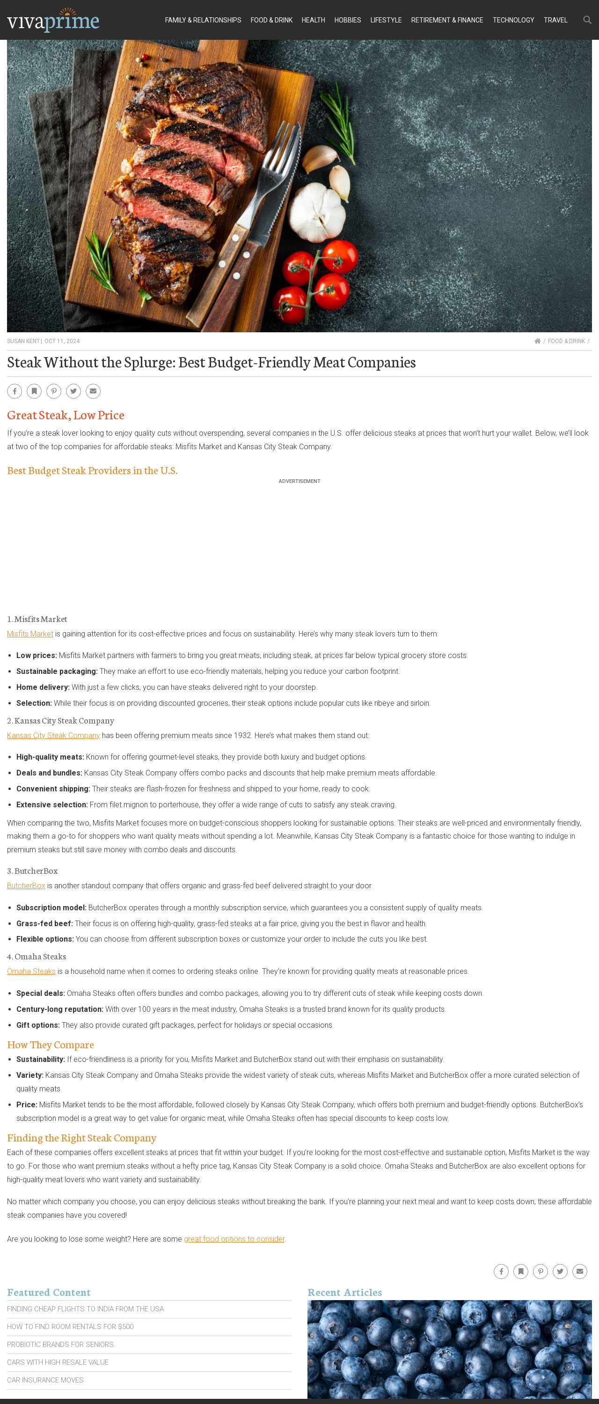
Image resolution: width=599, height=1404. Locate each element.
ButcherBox (26, 885)
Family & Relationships (203, 20)
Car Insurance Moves (45, 1380)
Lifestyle (386, 20)
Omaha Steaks (31, 971)
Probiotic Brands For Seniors (60, 1344)
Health (313, 20)
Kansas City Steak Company (53, 735)
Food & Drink (271, 20)
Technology (513, 20)
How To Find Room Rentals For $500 (70, 1327)
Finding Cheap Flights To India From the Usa (85, 1309)
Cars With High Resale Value (58, 1362)
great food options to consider (234, 1239)
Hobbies (348, 20)
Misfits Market (30, 633)
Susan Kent (23, 341)
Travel (556, 20)
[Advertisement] (299, 549)
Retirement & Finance (447, 20)
